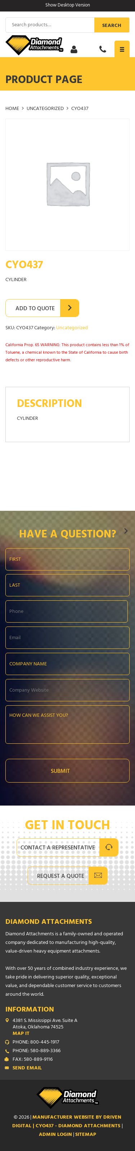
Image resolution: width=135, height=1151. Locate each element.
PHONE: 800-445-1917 (36, 1043)
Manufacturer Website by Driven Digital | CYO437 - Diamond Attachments (67, 1122)
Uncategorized (45, 109)
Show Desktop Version (67, 5)
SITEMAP (85, 1135)
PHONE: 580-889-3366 (36, 1051)
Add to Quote (35, 309)
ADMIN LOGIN (55, 1135)
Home (12, 109)
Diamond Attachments (48, 922)
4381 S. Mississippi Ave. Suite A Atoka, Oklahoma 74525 (71, 1027)
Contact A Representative (58, 848)
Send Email (27, 1068)
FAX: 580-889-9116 (33, 1060)
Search (111, 26)
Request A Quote (60, 876)
